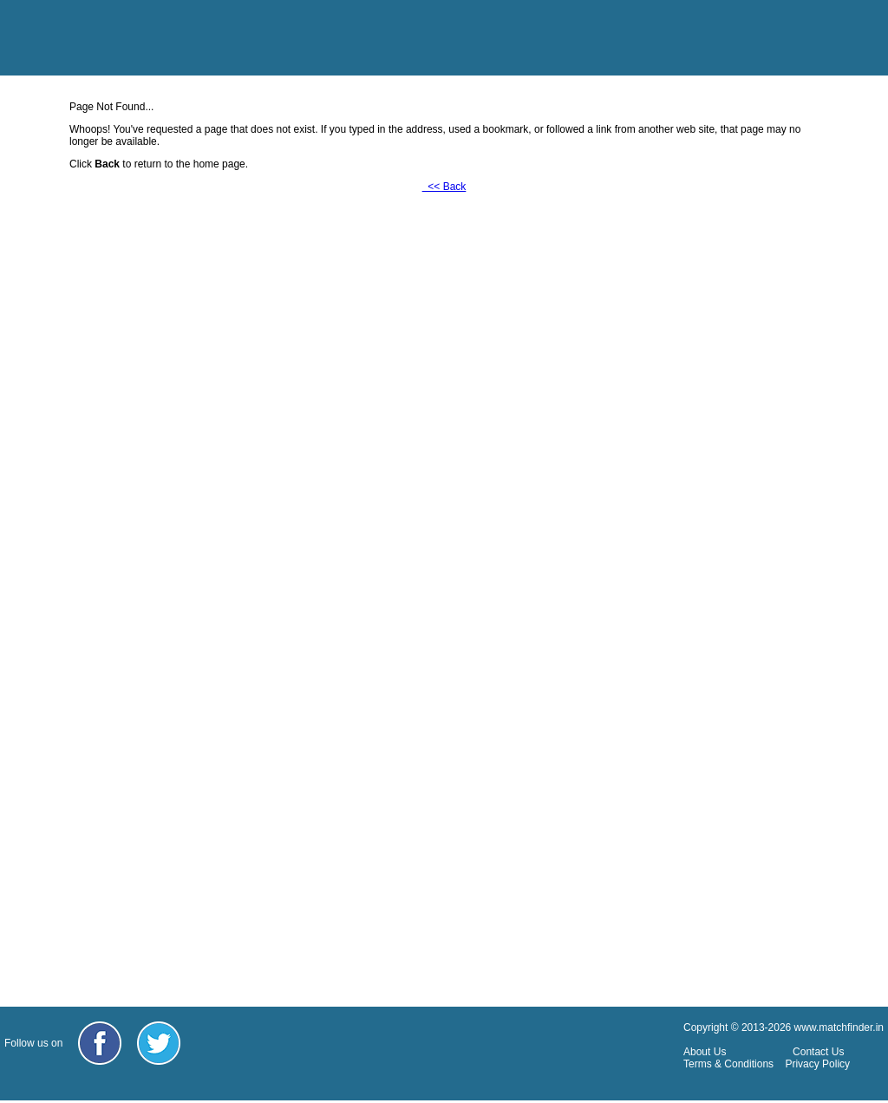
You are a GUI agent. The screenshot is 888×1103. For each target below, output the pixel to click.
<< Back (444, 187)
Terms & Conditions (728, 1064)
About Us (704, 1052)
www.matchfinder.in (839, 1027)
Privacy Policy (817, 1064)
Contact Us (818, 1052)
